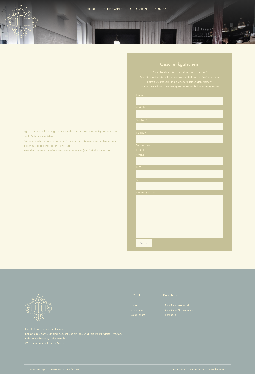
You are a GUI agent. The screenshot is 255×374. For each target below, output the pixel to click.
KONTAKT (161, 9)
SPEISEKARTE (113, 9)
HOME (91, 9)
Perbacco (169, 315)
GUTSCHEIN (138, 9)
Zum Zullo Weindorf (177, 305)
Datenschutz (138, 315)
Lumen (134, 305)
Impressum (137, 310)
